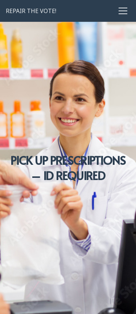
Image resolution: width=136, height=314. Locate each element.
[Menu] (124, 11)
